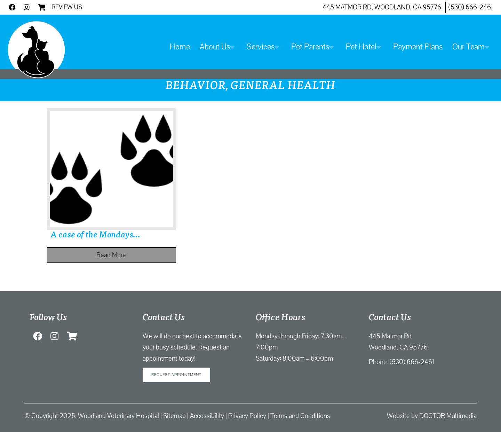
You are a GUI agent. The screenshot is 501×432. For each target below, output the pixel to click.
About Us (215, 46)
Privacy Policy (247, 416)
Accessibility (207, 416)
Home (180, 46)
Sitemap (174, 416)
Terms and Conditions (300, 416)
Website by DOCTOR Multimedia (432, 416)
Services (261, 46)
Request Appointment (176, 374)
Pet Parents (310, 46)
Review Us (66, 7)
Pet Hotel (361, 46)
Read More (111, 255)
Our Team (468, 46)
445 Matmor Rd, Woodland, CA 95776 (382, 7)
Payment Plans (418, 46)
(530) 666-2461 (470, 7)
